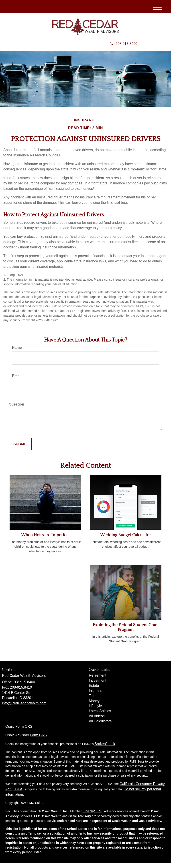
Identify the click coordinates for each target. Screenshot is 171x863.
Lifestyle (95, 706)
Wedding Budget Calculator (125, 535)
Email (17, 376)
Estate (94, 685)
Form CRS (23, 726)
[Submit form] (20, 444)
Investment (97, 680)
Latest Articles (100, 711)
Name (17, 348)
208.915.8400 (123, 44)
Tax (91, 696)
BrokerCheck (104, 744)
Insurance (96, 691)
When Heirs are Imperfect (45, 535)
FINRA (88, 811)
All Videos (97, 716)
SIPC (98, 811)
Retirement (97, 675)
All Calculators (100, 721)
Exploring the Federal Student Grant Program (126, 627)
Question (16, 404)
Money (94, 701)
